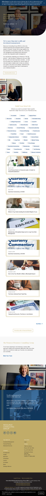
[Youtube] (14, 432)
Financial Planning (7, 443)
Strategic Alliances (7, 466)
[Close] (44, 3)
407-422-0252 (30, 448)
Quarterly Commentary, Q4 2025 (16, 253)
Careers (5, 460)
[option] (23, 17)
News (4, 464)
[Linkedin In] (11, 432)
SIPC (29, 490)
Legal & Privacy (17, 478)
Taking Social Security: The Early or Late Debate (20, 314)
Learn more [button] (9, 493)
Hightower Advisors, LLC (10, 487)
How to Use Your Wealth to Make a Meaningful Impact (21, 273)
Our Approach (6, 452)
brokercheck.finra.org (35, 490)
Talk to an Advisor (10, 24)
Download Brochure (10, 73)
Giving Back (5, 458)
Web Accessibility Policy (27, 478)
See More (39, 323)
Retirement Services (7, 445)
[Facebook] (8, 432)
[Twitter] (4, 432)
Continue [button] (41, 493)
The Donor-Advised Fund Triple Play (17, 294)
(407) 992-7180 (22, 408)
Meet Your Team (7, 356)
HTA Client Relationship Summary (23, 483)
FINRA (26, 490)
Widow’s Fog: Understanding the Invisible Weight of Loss (22, 211)
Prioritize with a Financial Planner (23, 330)
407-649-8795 (29, 450)
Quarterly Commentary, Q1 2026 (16, 191)
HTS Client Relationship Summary (23, 484)
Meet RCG (5, 456)
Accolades (5, 462)
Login (25, 441)
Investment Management (8, 441)
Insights (5, 454)
